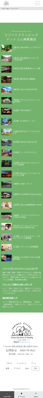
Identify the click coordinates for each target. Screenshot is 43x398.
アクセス (17, 368)
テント (33, 363)
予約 (35, 368)
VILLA (9, 363)
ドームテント (21, 363)
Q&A (27, 368)
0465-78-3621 (27, 350)
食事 (7, 368)
